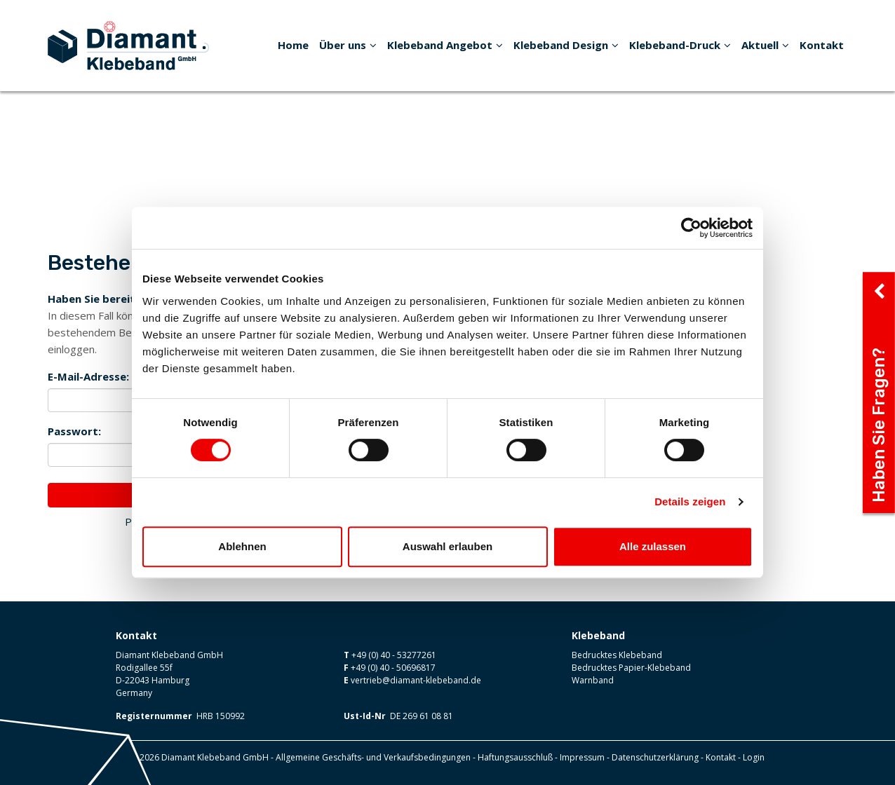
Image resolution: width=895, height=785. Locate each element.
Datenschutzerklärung (655, 757)
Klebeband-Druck (680, 45)
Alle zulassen (652, 546)
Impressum (582, 757)
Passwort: (74, 431)
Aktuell (765, 45)
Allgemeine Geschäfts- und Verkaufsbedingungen (373, 757)
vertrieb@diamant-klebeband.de (416, 680)
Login (754, 757)
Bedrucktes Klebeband (617, 655)
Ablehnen (242, 546)
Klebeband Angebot (445, 45)
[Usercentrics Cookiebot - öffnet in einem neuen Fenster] (691, 227)
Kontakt (822, 45)
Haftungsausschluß (515, 757)
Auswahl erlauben (447, 546)
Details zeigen (689, 501)
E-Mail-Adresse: (88, 376)
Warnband (593, 680)
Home (293, 45)
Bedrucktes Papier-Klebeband (631, 668)
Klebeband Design (566, 45)
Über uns (348, 45)
